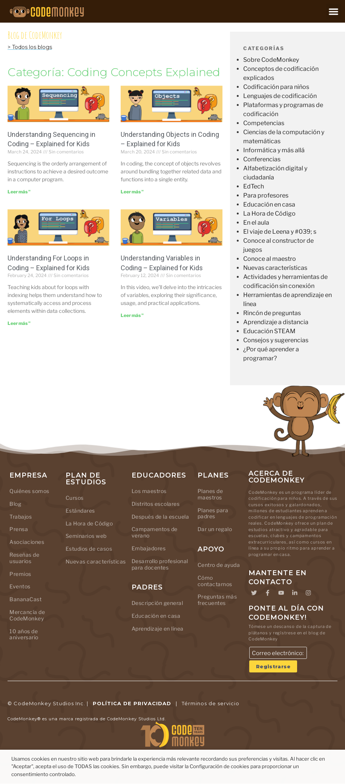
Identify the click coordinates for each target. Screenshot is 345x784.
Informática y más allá (274, 150)
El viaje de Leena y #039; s (279, 231)
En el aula (256, 222)
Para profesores (265, 195)
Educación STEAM (269, 331)
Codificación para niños (276, 86)
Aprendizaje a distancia (275, 322)
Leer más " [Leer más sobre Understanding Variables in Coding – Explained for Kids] (132, 315)
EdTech (253, 186)
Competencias (263, 123)
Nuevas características (275, 267)
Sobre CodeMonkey (271, 59)
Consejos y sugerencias (275, 340)
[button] (334, 11)
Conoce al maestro (269, 258)
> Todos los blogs (30, 47)
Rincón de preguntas (272, 313)
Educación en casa (269, 204)
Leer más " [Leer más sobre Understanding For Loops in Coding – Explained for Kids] (19, 323)
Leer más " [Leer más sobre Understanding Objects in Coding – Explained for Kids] (132, 191)
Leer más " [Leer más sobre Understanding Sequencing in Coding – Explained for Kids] (19, 191)
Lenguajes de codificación (280, 96)
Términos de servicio (210, 704)
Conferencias (262, 159)
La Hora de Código (269, 213)
